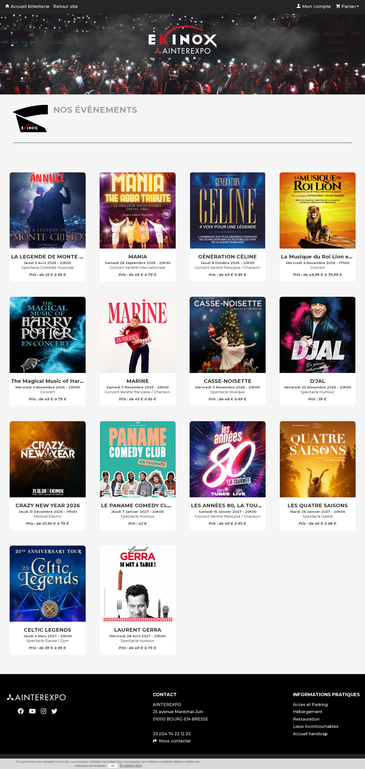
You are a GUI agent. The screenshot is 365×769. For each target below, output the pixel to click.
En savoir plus (131, 765)
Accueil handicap (310, 733)
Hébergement (307, 711)
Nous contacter (175, 741)
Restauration (306, 719)
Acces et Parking (310, 704)
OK (113, 765)
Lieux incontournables (315, 726)
